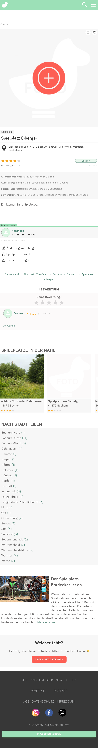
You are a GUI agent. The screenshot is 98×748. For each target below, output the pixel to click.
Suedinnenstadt (12, 539)
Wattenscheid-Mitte (14, 550)
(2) (21, 518)
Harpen (6, 459)
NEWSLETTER (66, 680)
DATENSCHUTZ (43, 701)
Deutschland (12, 274)
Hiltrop (6, 464)
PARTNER (61, 691)
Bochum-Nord (11, 443)
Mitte (4, 507)
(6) (24, 443)
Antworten (9, 325)
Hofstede (7, 470)
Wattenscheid (10, 545)
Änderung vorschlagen (21, 248)
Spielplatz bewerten (19, 254)
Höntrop (7, 475)
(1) (23, 432)
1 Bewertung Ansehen (10, 165)
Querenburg (9, 518)
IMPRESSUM (65, 701)
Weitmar (7, 555)
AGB (26, 701)
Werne (5, 561)
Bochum (57, 274)
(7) (23, 545)
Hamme (6, 454)
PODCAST (37, 680)
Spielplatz (7, 131)
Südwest (71, 274)
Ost (3, 513)
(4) (21, 448)
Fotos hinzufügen (18, 260)
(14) (24, 438)
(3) (19, 491)
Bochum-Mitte (11, 438)
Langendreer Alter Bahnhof (19, 502)
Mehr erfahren (47, 622)
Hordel (5, 481)
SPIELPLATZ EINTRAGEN (49, 659)
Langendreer (9, 497)
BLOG (50, 680)
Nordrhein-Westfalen (35, 274)
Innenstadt (8, 491)
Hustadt (6, 486)
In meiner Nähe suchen (49, 734)
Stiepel (6, 523)
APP (25, 680)
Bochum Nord (10, 432)
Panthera (18, 230)
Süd (4, 529)
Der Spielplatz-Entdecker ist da (66, 582)
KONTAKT (37, 691)
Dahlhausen (9, 448)
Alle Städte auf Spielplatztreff (49, 725)
